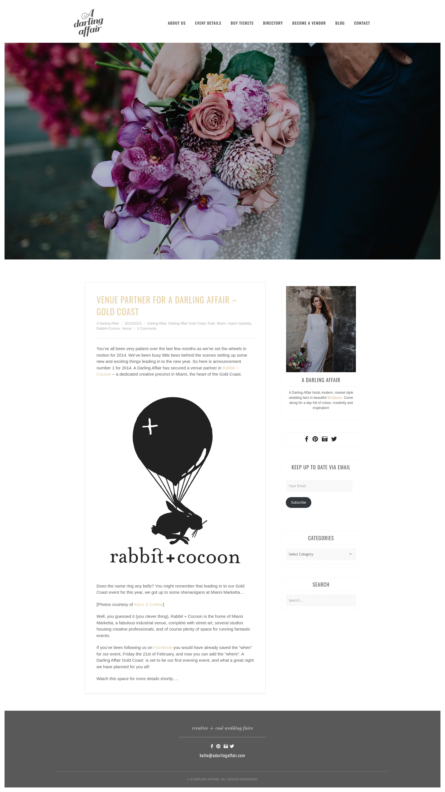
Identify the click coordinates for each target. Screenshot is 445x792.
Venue (127, 329)
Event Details (208, 23)
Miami (221, 323)
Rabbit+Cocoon (108, 329)
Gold (211, 323)
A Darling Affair (107, 323)
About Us (177, 23)
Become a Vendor (309, 23)
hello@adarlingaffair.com (222, 755)
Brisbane (335, 398)
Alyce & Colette (148, 604)
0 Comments (146, 329)
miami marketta (239, 323)
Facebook (163, 647)
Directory (273, 23)
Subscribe (298, 502)
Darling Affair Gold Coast (187, 323)
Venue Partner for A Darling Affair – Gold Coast (166, 305)
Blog (340, 23)
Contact (362, 23)
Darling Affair (157, 323)
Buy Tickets (242, 23)
